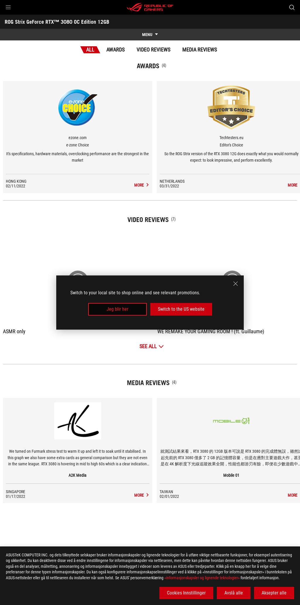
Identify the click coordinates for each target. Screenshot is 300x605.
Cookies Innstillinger (186, 593)
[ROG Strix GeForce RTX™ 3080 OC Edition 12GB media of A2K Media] (142, 495)
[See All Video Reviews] (151, 346)
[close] (235, 283)
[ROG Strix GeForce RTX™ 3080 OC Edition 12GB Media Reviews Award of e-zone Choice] (142, 185)
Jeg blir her (117, 309)
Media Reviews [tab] (199, 50)
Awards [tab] (115, 50)
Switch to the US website (181, 309)
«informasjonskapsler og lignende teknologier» (202, 577)
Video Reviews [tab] (153, 50)
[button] (8, 7)
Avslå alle (233, 593)
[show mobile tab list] (150, 34)
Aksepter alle (274, 593)
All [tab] (90, 50)
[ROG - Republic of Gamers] (150, 7)
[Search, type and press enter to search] (291, 7)
